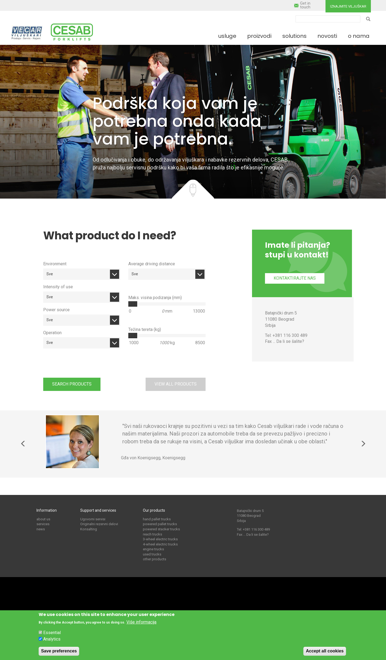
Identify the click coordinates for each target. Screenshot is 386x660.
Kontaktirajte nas (295, 278)
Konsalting (88, 529)
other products (154, 559)
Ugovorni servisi (92, 519)
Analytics (52, 639)
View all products (176, 384)
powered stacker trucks (161, 529)
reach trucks (152, 534)
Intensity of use (58, 286)
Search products (72, 384)
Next (363, 443)
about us (43, 519)
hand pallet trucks (157, 519)
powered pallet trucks (160, 524)
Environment (54, 263)
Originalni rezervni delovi (99, 524)
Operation (52, 332)
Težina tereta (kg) (144, 329)
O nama (359, 36)
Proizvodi (259, 36)
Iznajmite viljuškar (348, 6)
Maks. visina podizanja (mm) (155, 297)
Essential (52, 632)
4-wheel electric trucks (160, 544)
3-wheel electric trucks (160, 539)
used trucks (152, 554)
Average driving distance (151, 263)
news (40, 529)
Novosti (327, 36)
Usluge (227, 36)
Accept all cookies (325, 651)
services (42, 524)
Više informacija (141, 622)
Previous (23, 443)
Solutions (294, 36)
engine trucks (153, 549)
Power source (56, 309)
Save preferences (59, 651)
